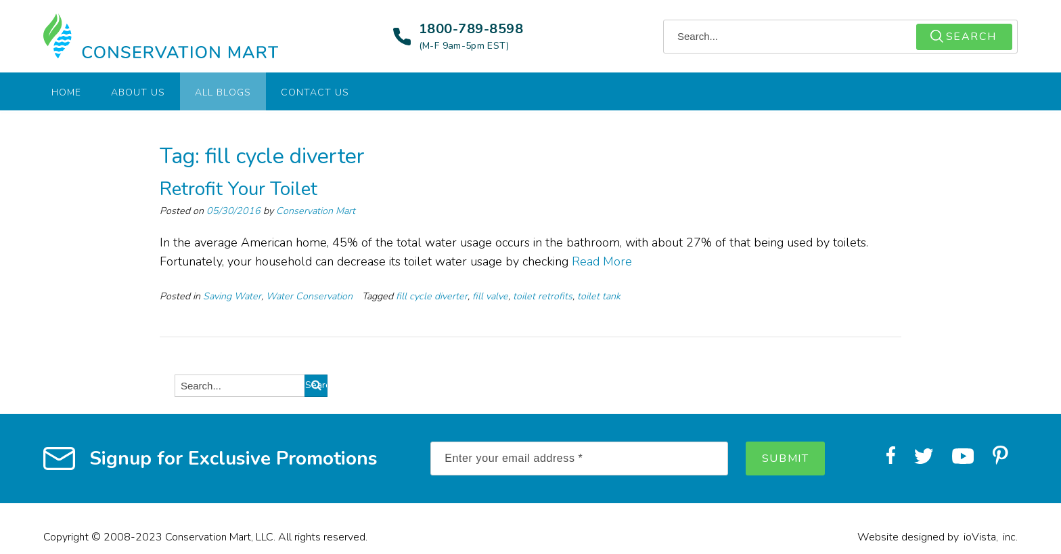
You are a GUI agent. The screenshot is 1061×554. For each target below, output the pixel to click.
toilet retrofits (542, 296)
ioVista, (981, 537)
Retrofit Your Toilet (238, 189)
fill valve (490, 296)
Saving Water (232, 296)
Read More (602, 261)
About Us (138, 92)
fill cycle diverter (432, 296)
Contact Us (315, 92)
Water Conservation (309, 296)
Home (66, 92)
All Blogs (223, 92)
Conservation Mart (315, 211)
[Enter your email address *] (579, 458)
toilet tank (598, 296)
